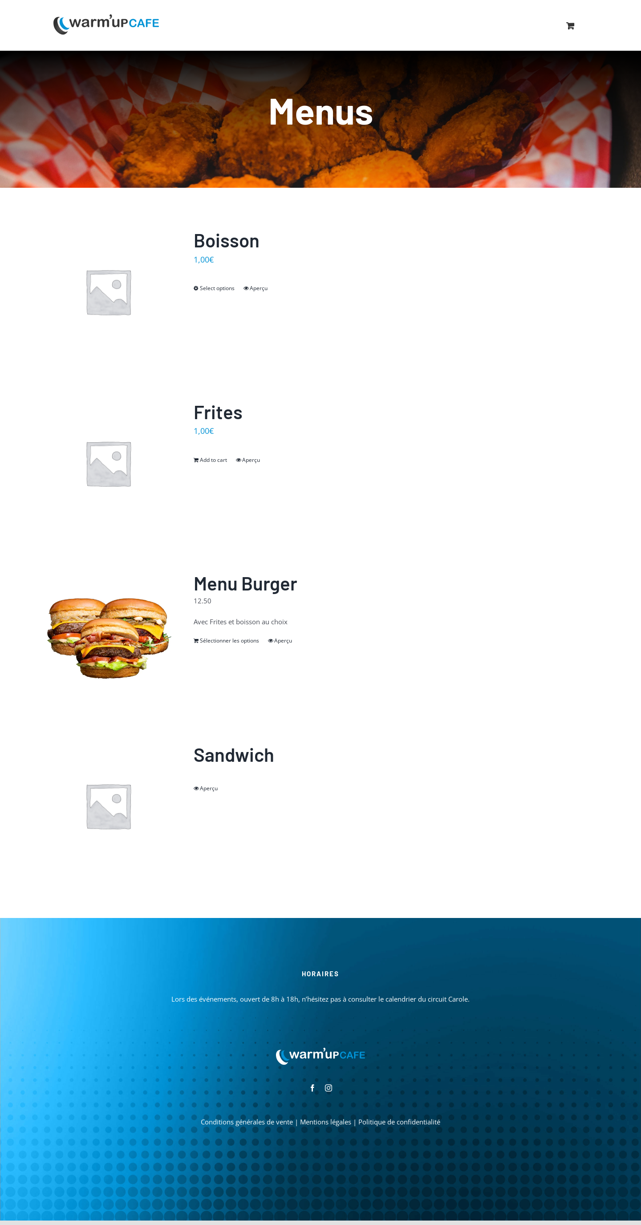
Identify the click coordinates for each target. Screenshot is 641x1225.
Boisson (227, 240)
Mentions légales (325, 1121)
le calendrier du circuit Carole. (424, 999)
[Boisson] (108, 291)
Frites (218, 411)
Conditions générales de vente (247, 1121)
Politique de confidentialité (399, 1121)
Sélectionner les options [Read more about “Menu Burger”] (229, 640)
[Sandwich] (108, 805)
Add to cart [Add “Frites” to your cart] (213, 460)
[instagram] (328, 1088)
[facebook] (312, 1088)
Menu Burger (245, 583)
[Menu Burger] (108, 634)
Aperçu (259, 288)
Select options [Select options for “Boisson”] (217, 288)
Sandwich (234, 754)
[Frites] (108, 463)
